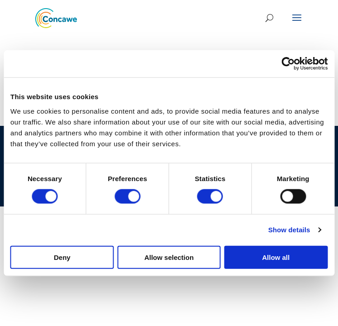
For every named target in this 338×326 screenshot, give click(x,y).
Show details (289, 230)
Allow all (276, 257)
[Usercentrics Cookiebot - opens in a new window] (288, 64)
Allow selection (169, 257)
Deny (62, 257)
